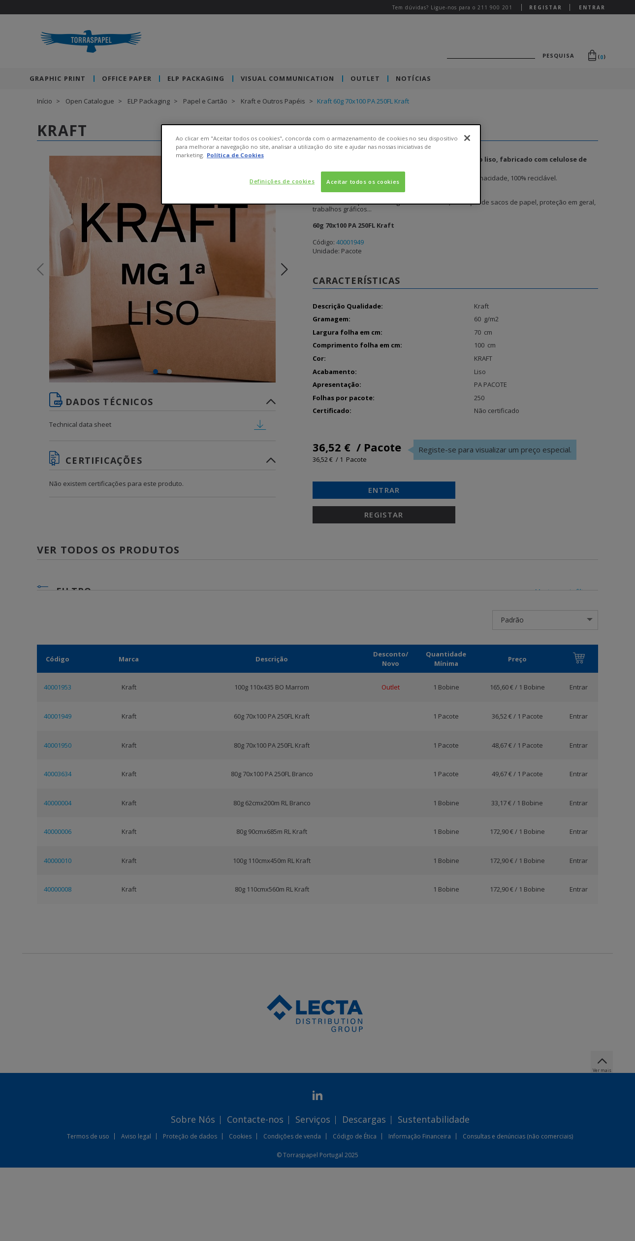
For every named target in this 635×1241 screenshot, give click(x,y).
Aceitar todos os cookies (363, 181)
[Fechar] (467, 138)
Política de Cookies (235, 155)
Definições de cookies (282, 181)
